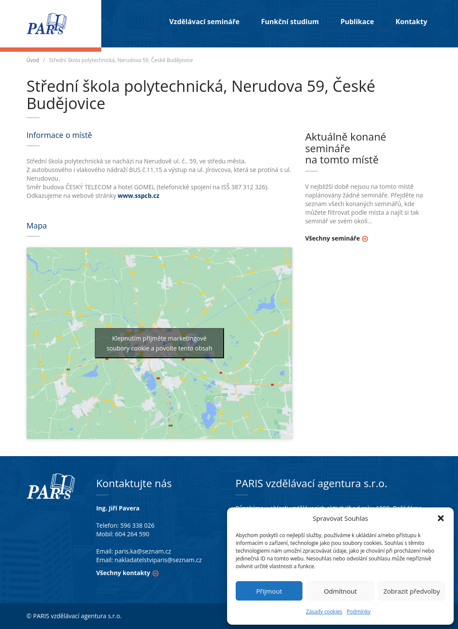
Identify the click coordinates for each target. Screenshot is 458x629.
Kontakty (411, 21)
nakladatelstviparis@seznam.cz (158, 560)
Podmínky (358, 611)
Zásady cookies (324, 611)
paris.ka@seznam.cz (143, 551)
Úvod (33, 60)
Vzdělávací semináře (204, 21)
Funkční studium (290, 21)
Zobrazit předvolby (411, 591)
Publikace (357, 21)
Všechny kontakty (123, 573)
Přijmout (269, 591)
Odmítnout (340, 591)
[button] (440, 518)
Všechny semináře (332, 238)
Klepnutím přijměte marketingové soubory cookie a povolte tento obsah (159, 343)
